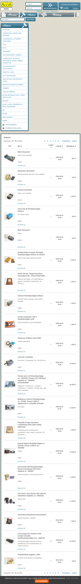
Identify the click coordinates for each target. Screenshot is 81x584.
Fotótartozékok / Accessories (9, 67)
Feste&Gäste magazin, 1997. (29, 555)
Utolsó (74, 141)
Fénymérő (6, 51)
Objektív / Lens (8, 72)
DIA (3, 110)
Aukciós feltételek (9, 125)
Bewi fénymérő (24, 230)
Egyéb (4, 113)
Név (19, 146)
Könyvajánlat (7, 117)
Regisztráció (54, 11)
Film (4, 44)
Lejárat (59, 146)
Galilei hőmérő (9, 91)
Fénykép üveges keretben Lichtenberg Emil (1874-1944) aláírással (29, 424)
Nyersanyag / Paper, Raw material (12, 34)
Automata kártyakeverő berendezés (32, 515)
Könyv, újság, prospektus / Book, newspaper (12, 105)
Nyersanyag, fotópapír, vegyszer (12, 40)
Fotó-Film (6, 29)
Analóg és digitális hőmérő (12, 84)
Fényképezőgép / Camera (12, 55)
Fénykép (5, 101)
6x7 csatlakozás (9, 75)
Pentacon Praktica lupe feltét (29, 338)
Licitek (51, 145)
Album (4, 120)
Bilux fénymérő (24, 152)
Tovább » (76, 8)
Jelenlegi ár (70, 146)
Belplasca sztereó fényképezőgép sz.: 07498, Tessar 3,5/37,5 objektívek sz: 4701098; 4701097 (31, 401)
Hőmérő (6, 88)
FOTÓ (4, 48)
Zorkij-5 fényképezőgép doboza (30, 296)
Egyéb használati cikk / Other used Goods (13, 96)
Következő (66, 141)
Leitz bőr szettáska (25, 357)
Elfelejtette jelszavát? (43, 11)
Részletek (21, 165)
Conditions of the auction (11, 128)
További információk (72, 578)
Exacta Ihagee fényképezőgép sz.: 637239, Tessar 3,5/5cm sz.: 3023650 (31, 445)
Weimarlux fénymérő (26, 171)
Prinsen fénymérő (25, 190)
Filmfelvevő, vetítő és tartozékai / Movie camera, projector (13, 61)
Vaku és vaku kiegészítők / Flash (13, 80)
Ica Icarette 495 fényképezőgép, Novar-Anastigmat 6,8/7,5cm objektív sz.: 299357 (30, 469)
